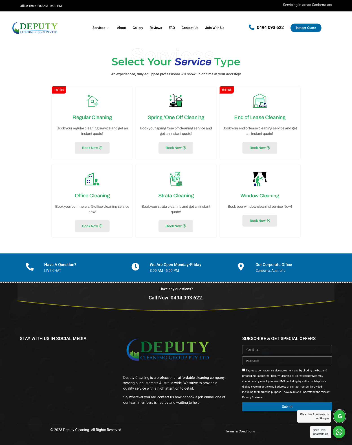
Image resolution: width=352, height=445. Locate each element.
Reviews (156, 28)
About (121, 28)
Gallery (138, 28)
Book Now (92, 147)
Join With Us (214, 28)
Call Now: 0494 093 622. (176, 294)
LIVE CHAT (52, 267)
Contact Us (190, 28)
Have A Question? (60, 261)
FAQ (172, 28)
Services (101, 28)
